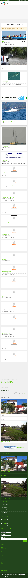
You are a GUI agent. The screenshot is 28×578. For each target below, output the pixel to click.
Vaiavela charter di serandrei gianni (8, 197)
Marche (2, 555)
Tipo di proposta (4, 534)
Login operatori (21, 0)
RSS (7, 576)
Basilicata (2, 544)
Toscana (2, 563)
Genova (2, 392)
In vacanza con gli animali (5, 509)
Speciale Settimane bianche (14, 447)
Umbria (2, 566)
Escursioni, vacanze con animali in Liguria (7, 382)
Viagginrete (9, 3)
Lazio (1, 551)
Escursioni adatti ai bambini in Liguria (6, 381)
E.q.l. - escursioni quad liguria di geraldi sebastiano (10, 65)
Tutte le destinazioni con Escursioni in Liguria (12, 24)
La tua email (3, 537)
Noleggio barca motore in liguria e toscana (9, 121)
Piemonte (2, 558)
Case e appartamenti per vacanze (7, 513)
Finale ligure (16, 393)
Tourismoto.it (4, 246)
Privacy (7, 519)
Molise (2, 556)
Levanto (21, 393)
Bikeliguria (3, 308)
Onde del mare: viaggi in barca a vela (8, 222)
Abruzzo (2, 543)
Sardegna (2, 560)
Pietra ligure (11, 393)
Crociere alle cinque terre (6, 146)
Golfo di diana (4, 321)
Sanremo (10, 392)
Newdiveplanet (4, 296)
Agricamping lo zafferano (5, 441)
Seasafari (3, 41)
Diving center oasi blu (5, 358)
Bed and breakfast (4, 512)
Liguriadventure (4, 172)
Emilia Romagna (3, 548)
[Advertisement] (14, 12)
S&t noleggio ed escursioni (6, 271)
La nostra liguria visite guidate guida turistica (9, 185)
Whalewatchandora (5, 81)
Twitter (5, 576)
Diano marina (19, 392)
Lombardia (2, 554)
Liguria (2, 552)
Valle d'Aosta (3, 567)
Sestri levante (3, 393)
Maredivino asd (4, 160)
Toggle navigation (1, 3)
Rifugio (3, 345)
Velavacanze (4, 259)
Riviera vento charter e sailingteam (8, 283)
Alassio (7, 393)
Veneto (2, 569)
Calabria (2, 545)
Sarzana (23, 392)
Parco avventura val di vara (6, 333)
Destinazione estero (4, 570)
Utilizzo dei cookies (9, 520)
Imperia (14, 392)
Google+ (3, 576)
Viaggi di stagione (4, 507)
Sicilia (1, 562)
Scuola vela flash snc (5, 234)
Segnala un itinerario (5, 504)
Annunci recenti (4, 510)
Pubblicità (7, 525)
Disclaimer (7, 521)
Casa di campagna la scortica (6, 414)
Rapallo (25, 393)
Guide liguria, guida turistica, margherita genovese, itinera (12, 209)
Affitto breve (3, 418)
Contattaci (25, 0)
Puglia (2, 559)
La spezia (6, 392)
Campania (2, 547)
